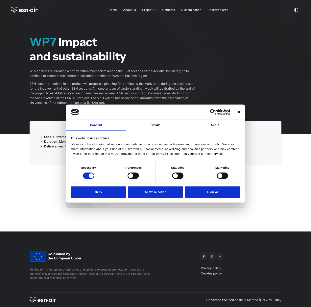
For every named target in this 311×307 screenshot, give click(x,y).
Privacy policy (211, 268)
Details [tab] (155, 125)
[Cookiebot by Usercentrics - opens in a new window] (213, 112)
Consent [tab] (96, 125)
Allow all (212, 192)
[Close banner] (239, 112)
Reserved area (218, 10)
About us (129, 10)
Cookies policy (211, 273)
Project (147, 10)
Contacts (168, 10)
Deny (98, 192)
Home (112, 10)
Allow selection (155, 192)
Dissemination (191, 10)
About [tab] (215, 125)
